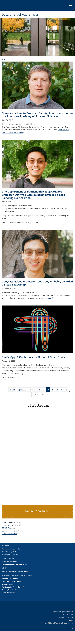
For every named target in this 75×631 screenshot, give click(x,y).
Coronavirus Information (12, 531)
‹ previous (23, 389)
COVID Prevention (10, 533)
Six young (48, 298)
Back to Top (69, 628)
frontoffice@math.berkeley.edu (14, 564)
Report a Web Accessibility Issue (15, 572)
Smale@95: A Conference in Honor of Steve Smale (34, 357)
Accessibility (68, 614)
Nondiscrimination (66, 617)
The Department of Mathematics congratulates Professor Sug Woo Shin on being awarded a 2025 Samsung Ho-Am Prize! (33, 195)
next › (36, 394)
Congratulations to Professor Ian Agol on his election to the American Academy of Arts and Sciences (37, 114)
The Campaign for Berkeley (13, 587)
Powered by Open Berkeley (62, 612)
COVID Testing (8, 528)
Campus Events (8, 593)
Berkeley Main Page (10, 579)
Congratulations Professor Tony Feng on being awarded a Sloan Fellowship (37, 283)
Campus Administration (11, 581)
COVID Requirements (11, 525)
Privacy (70, 620)
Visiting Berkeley (9, 590)
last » (44, 394)
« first (13, 389)
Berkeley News (8, 584)
